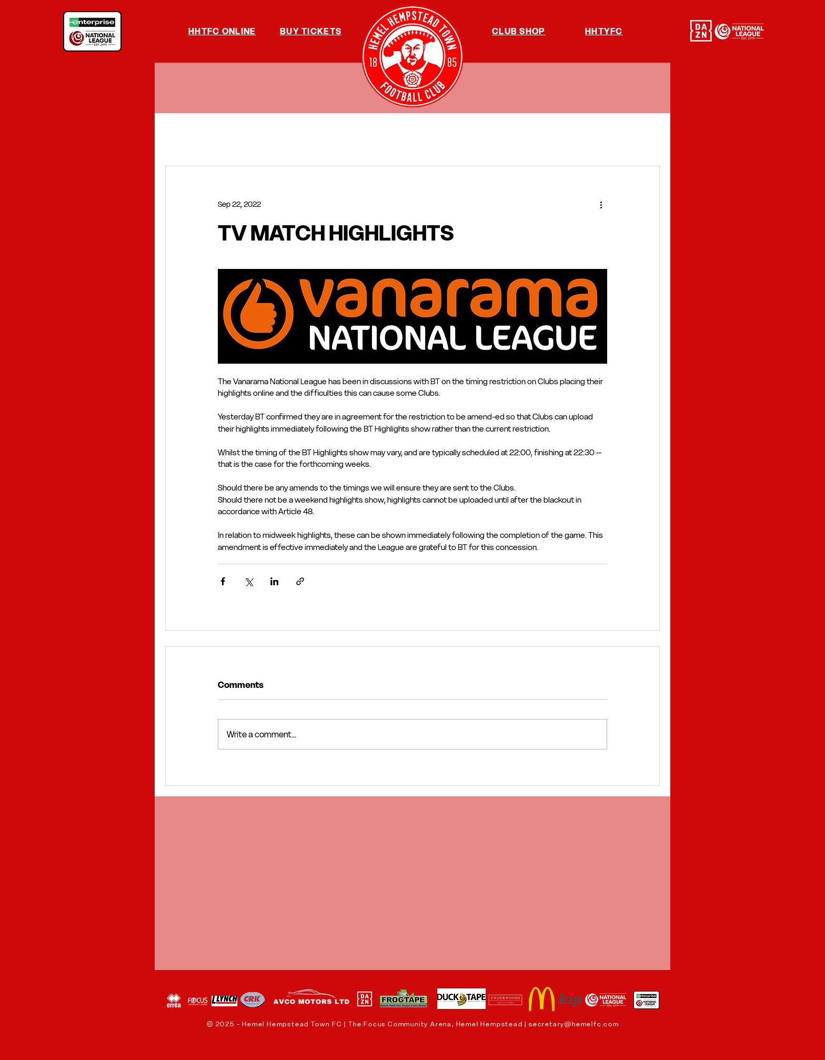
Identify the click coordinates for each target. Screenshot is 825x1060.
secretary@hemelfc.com (574, 1024)
